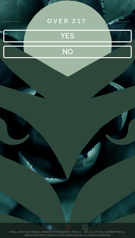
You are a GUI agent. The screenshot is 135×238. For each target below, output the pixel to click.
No (67, 52)
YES (67, 36)
